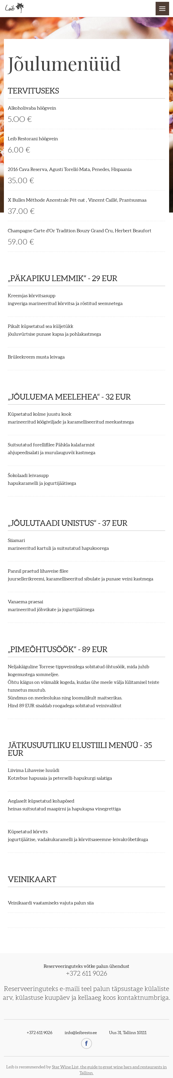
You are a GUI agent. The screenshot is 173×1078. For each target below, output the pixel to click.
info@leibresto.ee (81, 1032)
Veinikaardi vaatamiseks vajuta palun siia (51, 902)
